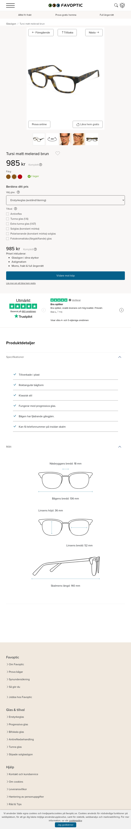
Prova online (39, 124)
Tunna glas (15, 747)
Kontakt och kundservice (23, 774)
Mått (8, 447)
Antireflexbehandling (21, 739)
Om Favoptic (16, 664)
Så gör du (14, 687)
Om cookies (16, 782)
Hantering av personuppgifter (26, 797)
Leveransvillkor (18, 789)
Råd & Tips (15, 804)
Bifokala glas (16, 732)
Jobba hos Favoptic (20, 697)
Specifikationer (15, 357)
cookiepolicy (75, 820)
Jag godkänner (66, 825)
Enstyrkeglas (16, 717)
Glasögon (11, 24)
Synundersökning (19, 679)
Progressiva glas (18, 724)
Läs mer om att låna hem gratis (21, 283)
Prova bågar (16, 672)
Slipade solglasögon (21, 754)
